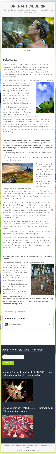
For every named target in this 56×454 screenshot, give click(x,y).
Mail (38, 450)
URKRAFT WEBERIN (28, 6)
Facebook (26, 450)
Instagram (33, 450)
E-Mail (5, 354)
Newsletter (19, 450)
